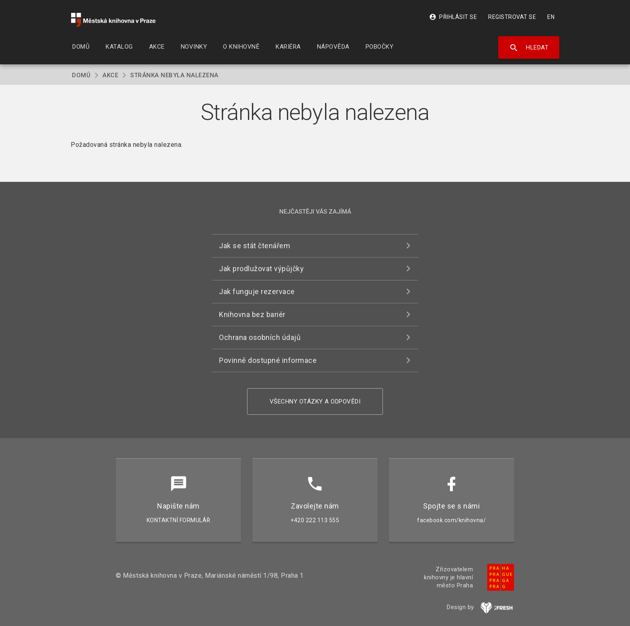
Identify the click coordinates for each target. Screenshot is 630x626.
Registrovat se (512, 17)
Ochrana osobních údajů (260, 337)
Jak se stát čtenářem (254, 245)
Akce (110, 75)
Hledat (529, 48)
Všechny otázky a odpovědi (315, 401)
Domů (81, 75)
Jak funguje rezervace (257, 291)
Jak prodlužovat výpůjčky (261, 268)
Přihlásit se (453, 17)
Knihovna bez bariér (252, 314)
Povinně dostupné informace (268, 360)
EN (550, 17)
